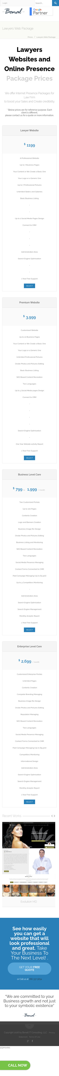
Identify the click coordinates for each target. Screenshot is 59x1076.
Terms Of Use (34, 1037)
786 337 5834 (35, 979)
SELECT (29, 286)
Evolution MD (29, 901)
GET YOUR (29, 968)
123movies (5, 1047)
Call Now (16, 1065)
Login (5, 3)
